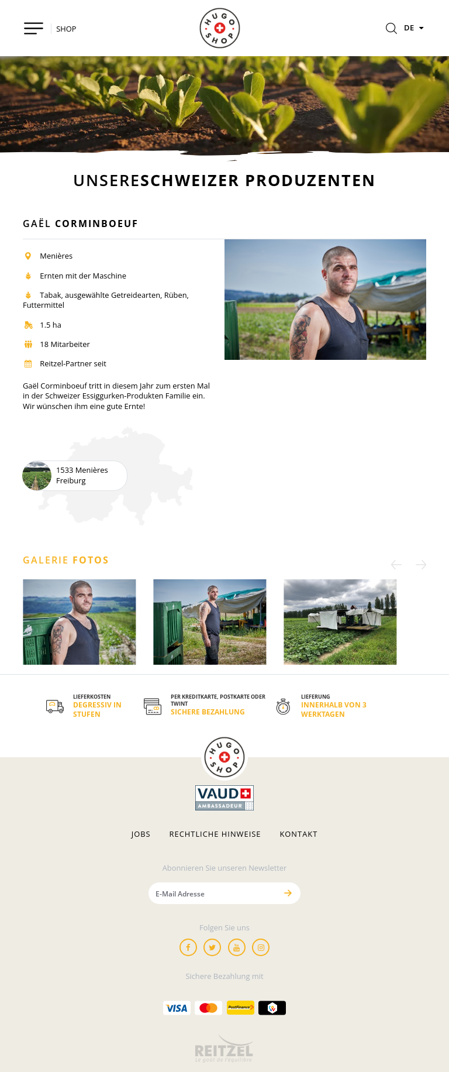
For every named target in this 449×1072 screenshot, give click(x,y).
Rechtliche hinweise (215, 834)
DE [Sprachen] (415, 27)
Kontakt (298, 834)
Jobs (141, 834)
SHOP (66, 28)
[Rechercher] (391, 29)
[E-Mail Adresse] (212, 893)
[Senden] (288, 893)
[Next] (417, 564)
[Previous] (400, 564)
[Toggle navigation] (33, 28)
